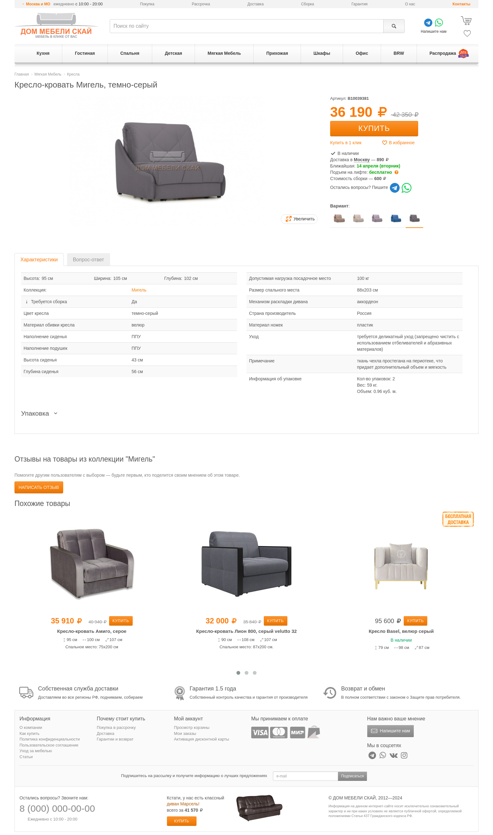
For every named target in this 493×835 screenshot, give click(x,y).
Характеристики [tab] (39, 259)
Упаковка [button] (40, 413)
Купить (374, 128)
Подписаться (352, 776)
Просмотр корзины (191, 727)
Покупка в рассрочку (116, 727)
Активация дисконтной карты (201, 739)
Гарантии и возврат (115, 739)
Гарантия (360, 4)
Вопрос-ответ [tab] (88, 259)
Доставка (255, 4)
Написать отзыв (39, 487)
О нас (410, 4)
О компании (30, 727)
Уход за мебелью (35, 750)
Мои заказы (185, 733)
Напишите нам (390, 731)
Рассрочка (201, 4)
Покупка (147, 4)
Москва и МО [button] (38, 4)
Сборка (307, 4)
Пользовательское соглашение (48, 745)
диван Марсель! (183, 803)
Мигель (139, 290)
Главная (21, 74)
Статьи (26, 756)
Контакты (461, 4)
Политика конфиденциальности (49, 739)
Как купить (29, 733)
